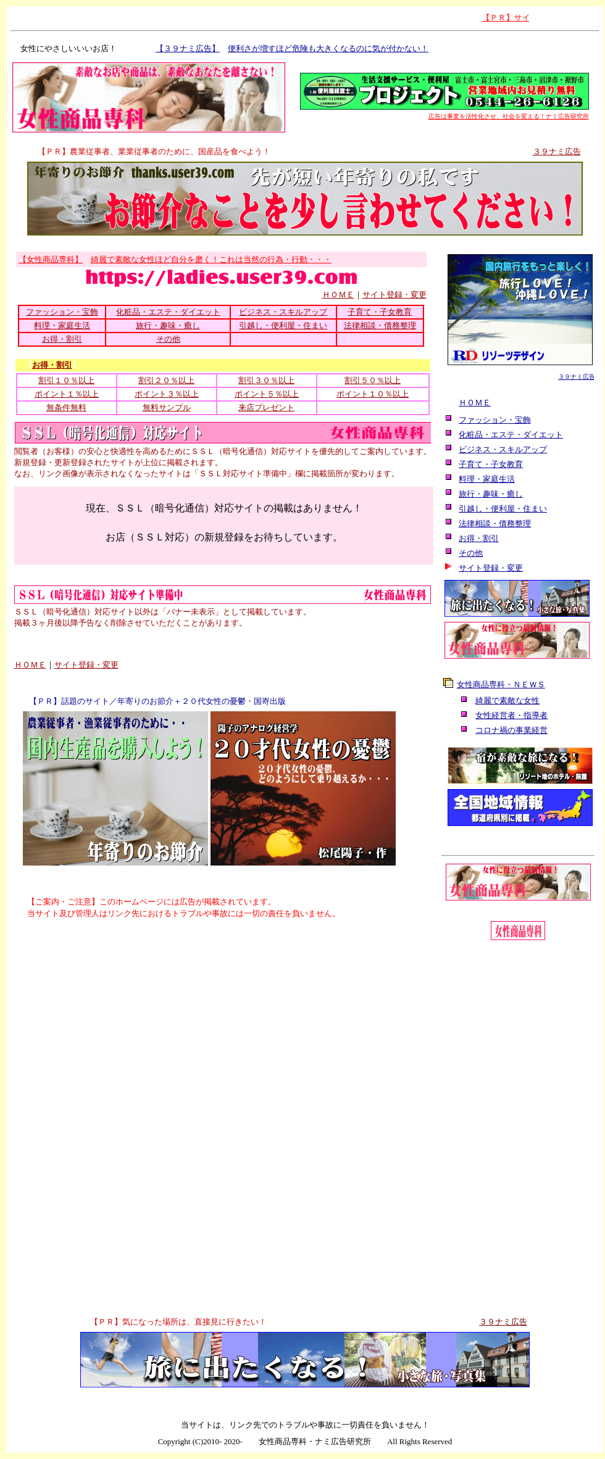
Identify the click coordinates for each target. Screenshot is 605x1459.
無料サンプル (167, 407)
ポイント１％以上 (67, 394)
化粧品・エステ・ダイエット (168, 311)
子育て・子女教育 (380, 311)
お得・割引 (62, 339)
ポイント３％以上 (167, 394)
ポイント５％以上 (267, 394)
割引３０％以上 (266, 380)
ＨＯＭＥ (338, 294)
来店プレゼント (266, 407)
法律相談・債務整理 (380, 325)
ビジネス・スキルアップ (283, 311)
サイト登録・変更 (394, 294)
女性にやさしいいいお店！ (64, 48)
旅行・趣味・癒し (168, 325)
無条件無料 (66, 407)
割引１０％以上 (66, 380)
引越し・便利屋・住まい (283, 325)
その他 (168, 339)
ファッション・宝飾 (62, 311)
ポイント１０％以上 (372, 394)
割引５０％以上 (372, 380)
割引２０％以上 (166, 380)
